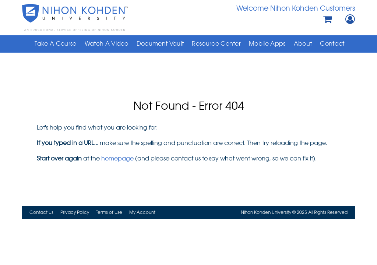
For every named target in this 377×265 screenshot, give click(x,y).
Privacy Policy (74, 212)
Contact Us (41, 212)
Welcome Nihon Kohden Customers (295, 8)
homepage (117, 158)
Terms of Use (109, 212)
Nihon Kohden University (88, 17)
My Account (142, 212)
